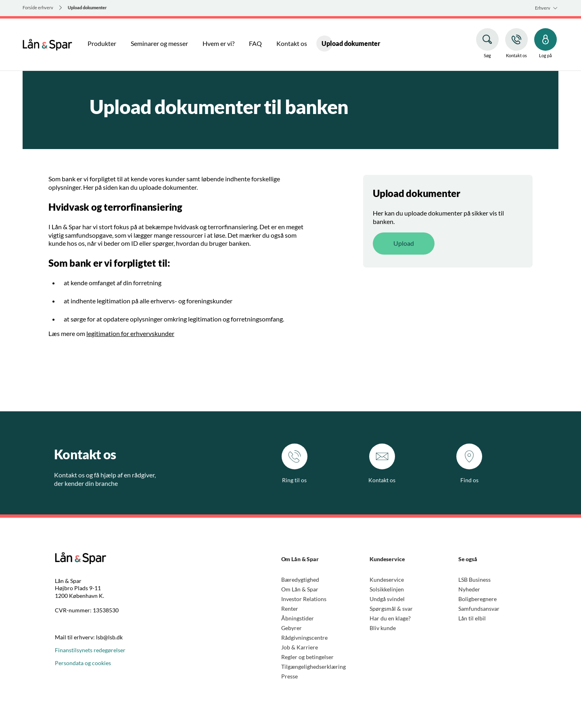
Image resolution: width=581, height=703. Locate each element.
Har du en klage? (390, 618)
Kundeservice (387, 579)
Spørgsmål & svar (391, 608)
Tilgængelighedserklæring (313, 666)
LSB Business (474, 579)
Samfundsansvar (478, 608)
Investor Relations (303, 598)
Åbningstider (297, 618)
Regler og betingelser (307, 656)
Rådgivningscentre (304, 637)
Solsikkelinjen (387, 589)
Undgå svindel (387, 598)
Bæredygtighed (300, 579)
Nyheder (469, 589)
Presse (289, 676)
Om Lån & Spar (299, 589)
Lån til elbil (472, 618)
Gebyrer (291, 627)
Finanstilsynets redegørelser (90, 650)
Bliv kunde (383, 627)
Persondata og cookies (83, 662)
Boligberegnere (477, 598)
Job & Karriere (299, 647)
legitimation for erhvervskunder (130, 333)
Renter (289, 608)
